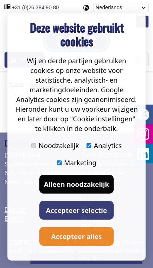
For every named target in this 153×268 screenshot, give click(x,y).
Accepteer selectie (76, 210)
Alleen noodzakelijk (76, 184)
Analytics (104, 145)
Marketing (77, 162)
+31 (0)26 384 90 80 (35, 7)
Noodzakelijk (55, 145)
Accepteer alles (76, 236)
